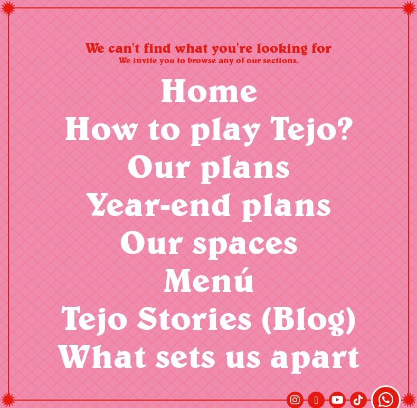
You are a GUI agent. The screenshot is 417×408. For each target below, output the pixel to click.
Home (209, 90)
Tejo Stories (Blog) (208, 317)
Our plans (208, 166)
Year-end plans (209, 204)
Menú (208, 279)
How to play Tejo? (208, 128)
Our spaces (209, 242)
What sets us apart (208, 355)
